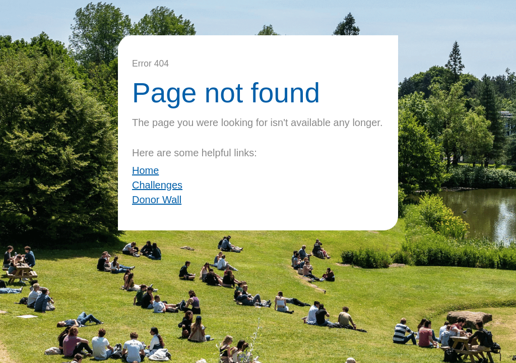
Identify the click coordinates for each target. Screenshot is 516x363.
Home (145, 170)
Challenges (157, 185)
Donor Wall (156, 199)
